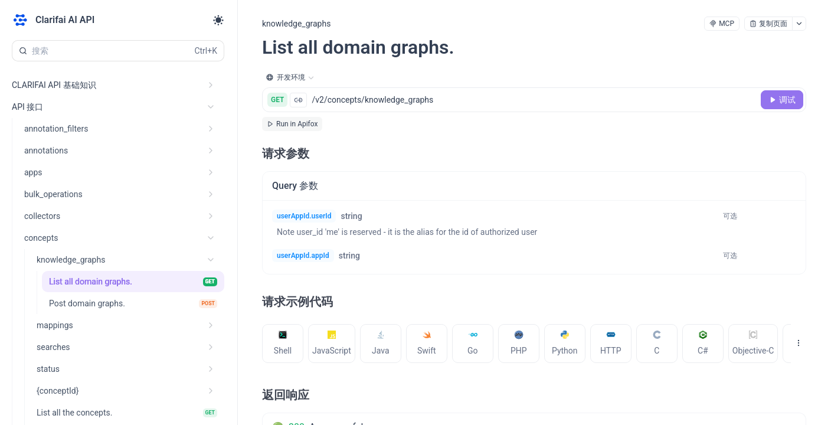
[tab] (282, 343)
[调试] (782, 99)
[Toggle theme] (218, 20)
